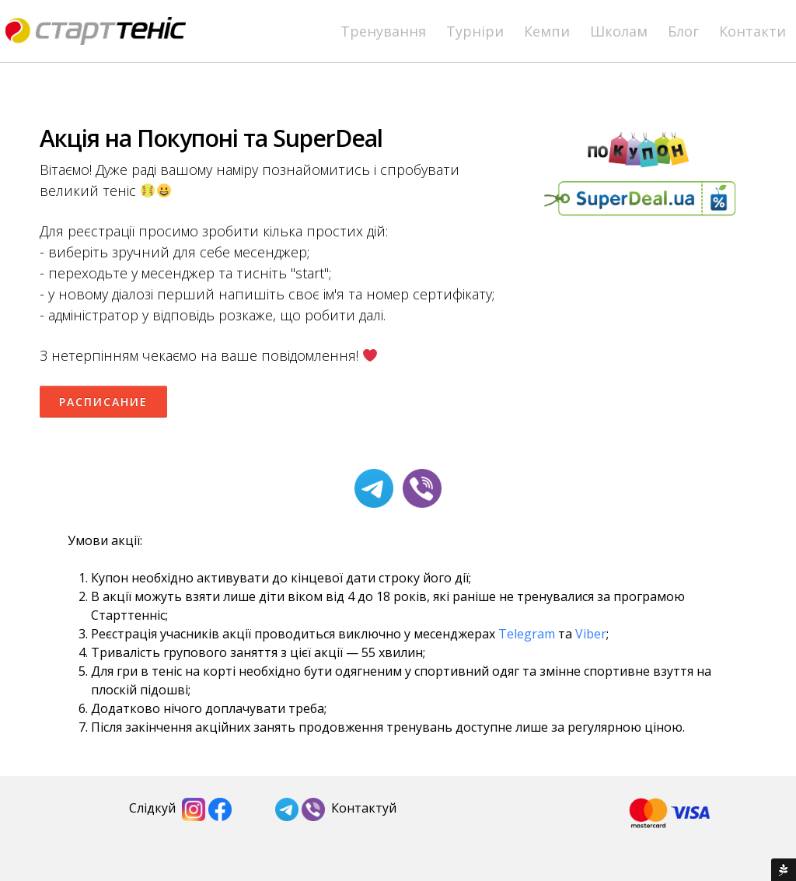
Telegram (526, 633)
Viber (590, 633)
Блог (683, 31)
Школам (619, 31)
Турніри (475, 31)
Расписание (103, 401)
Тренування (383, 31)
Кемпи (547, 31)
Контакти (752, 31)
